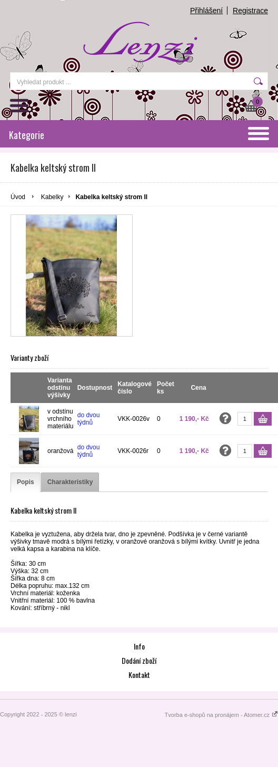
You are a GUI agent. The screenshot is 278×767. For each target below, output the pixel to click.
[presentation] (26, 482)
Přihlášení (206, 10)
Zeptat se (225, 418)
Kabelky (52, 197)
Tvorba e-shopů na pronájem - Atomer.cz (221, 715)
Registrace (250, 10)
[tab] (26, 482)
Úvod (18, 197)
